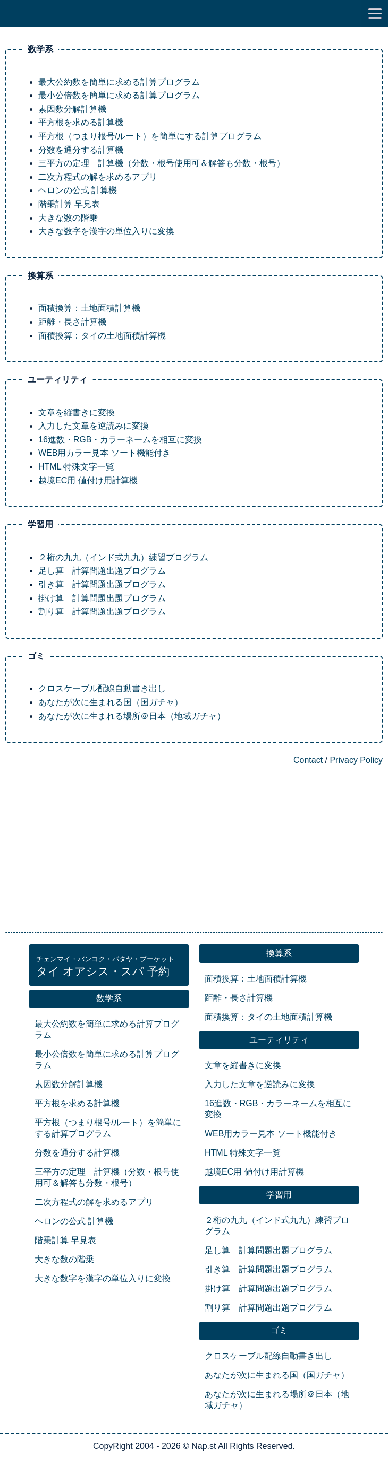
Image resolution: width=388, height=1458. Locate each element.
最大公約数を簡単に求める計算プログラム (119, 81)
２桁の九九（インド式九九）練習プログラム (123, 557)
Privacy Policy (356, 760)
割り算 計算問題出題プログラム (102, 611)
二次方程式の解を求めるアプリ (97, 176)
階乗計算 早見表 (69, 204)
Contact (308, 760)
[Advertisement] (194, 850)
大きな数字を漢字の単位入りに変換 (106, 231)
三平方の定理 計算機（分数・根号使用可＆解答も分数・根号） (161, 163)
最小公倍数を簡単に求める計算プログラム (119, 95)
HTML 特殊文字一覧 (76, 466)
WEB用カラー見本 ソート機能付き (104, 452)
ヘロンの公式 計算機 (77, 190)
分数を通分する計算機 (80, 149)
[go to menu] (374, 13)
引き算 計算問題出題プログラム (102, 584)
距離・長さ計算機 (72, 321)
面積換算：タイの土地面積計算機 (102, 335)
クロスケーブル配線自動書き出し (102, 688)
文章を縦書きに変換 (76, 412)
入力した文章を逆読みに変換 (93, 425)
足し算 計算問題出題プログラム (102, 570)
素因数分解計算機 (72, 109)
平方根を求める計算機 (80, 122)
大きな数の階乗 (68, 217)
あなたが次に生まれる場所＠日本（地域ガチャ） (131, 716)
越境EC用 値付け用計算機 (88, 480)
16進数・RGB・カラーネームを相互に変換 (120, 439)
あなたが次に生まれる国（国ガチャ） (110, 702)
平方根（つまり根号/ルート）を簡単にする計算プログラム (150, 136)
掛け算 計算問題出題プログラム (102, 598)
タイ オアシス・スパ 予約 (105, 967)
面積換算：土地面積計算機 (89, 308)
